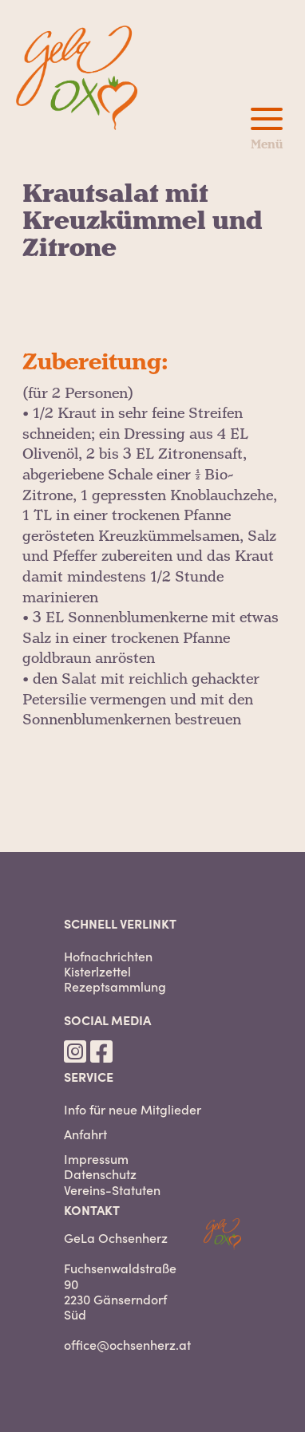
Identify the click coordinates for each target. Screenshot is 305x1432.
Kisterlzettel (97, 971)
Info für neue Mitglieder (132, 1109)
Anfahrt (85, 1134)
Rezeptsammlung (115, 986)
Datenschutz (100, 1173)
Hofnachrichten (108, 956)
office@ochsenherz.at (127, 1344)
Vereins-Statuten (112, 1189)
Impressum (96, 1158)
